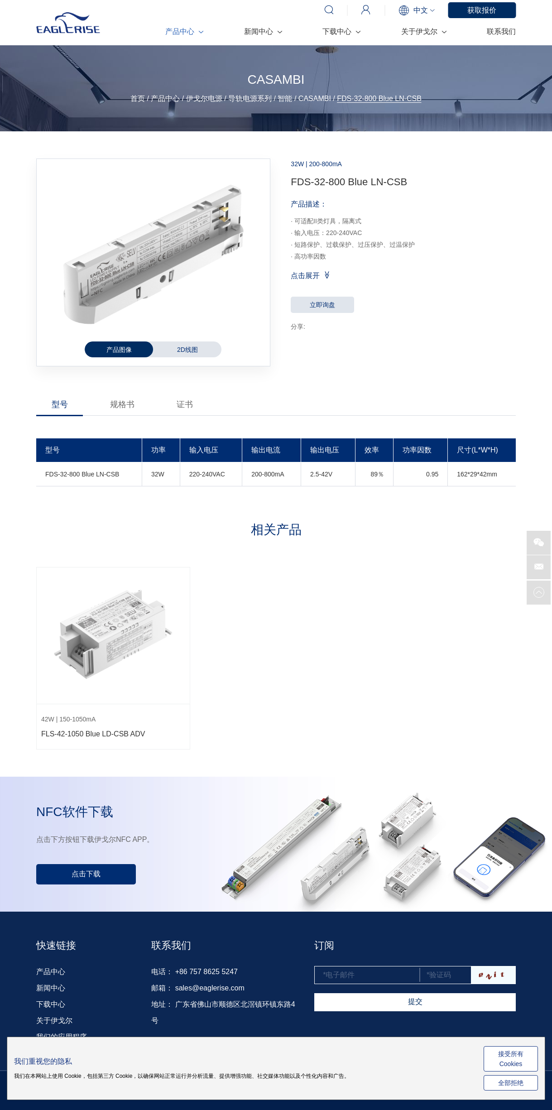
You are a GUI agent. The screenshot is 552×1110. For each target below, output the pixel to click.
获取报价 (481, 10)
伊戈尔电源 (204, 98)
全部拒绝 (510, 1082)
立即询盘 (322, 304)
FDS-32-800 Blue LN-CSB (379, 98)
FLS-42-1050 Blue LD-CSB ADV (93, 734)
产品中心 (184, 31)
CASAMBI (314, 98)
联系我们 (501, 31)
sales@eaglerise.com (210, 988)
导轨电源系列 (250, 98)
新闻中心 (263, 31)
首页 (137, 98)
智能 (285, 98)
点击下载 (86, 874)
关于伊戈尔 (423, 31)
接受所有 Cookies (510, 1058)
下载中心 (341, 31)
